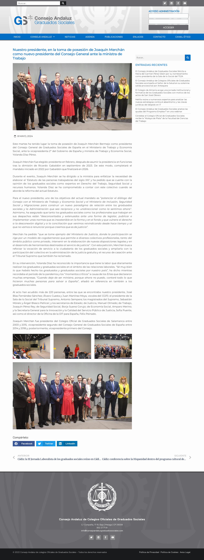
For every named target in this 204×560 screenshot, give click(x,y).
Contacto (159, 36)
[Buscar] (63, 3)
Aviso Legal (185, 552)
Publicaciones (114, 36)
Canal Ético (182, 36)
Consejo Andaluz (42, 36)
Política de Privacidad (149, 552)
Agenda (90, 36)
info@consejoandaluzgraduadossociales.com (102, 530)
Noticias (70, 36)
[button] (24, 443)
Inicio (17, 36)
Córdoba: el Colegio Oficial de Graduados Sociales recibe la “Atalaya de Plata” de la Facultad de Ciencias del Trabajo (161, 118)
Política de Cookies (169, 552)
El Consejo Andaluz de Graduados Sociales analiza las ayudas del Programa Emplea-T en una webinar (161, 110)
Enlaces (138, 36)
